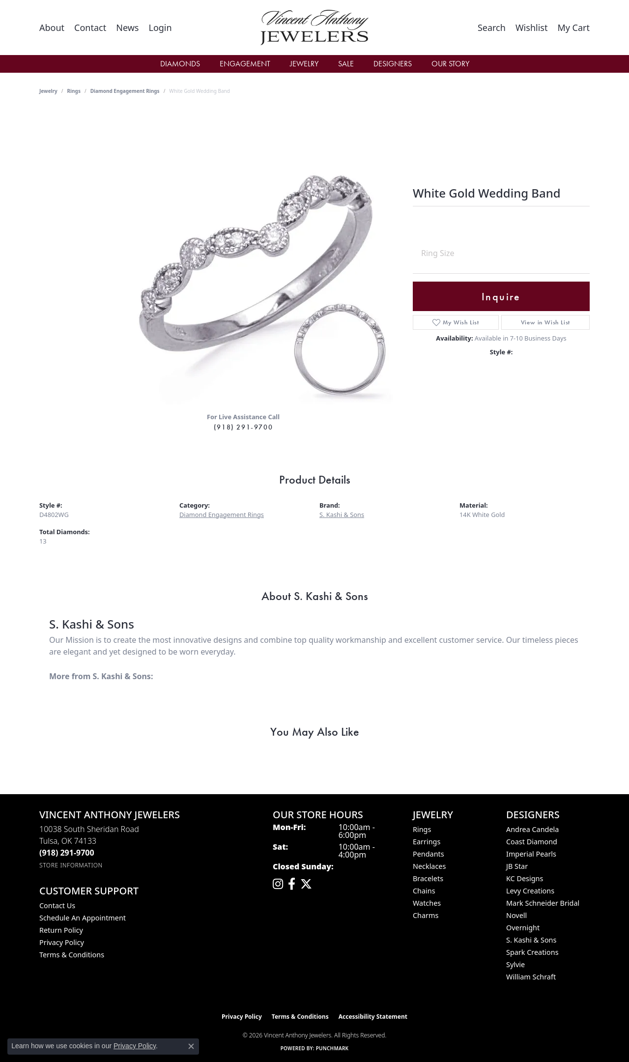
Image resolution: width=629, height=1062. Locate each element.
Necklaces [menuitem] (429, 866)
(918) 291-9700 (243, 427)
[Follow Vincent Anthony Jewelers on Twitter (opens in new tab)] (306, 884)
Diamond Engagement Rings (125, 90)
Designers (392, 63)
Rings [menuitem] (422, 829)
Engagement (245, 63)
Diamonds (180, 63)
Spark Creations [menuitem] (532, 952)
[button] (160, 27)
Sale (346, 63)
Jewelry (304, 63)
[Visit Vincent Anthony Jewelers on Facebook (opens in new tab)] (291, 884)
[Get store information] (71, 865)
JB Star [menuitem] (517, 866)
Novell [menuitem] (516, 915)
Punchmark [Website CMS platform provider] (332, 1048)
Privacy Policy (61, 942)
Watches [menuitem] (427, 903)
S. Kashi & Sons (341, 514)
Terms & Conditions (71, 954)
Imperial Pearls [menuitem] (531, 854)
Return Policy (61, 930)
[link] (51, 27)
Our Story (450, 63)
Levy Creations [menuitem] (530, 890)
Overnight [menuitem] (523, 927)
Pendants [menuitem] (428, 854)
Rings (74, 90)
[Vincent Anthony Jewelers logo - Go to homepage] (314, 27)
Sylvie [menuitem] (515, 964)
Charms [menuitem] (425, 915)
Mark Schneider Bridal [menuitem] (542, 903)
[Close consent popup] (191, 1046)
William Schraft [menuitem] (531, 976)
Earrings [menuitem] (426, 841)
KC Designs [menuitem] (524, 878)
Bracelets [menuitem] (428, 878)
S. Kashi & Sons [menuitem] (531, 940)
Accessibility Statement (373, 1016)
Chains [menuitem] (424, 890)
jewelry (48, 90)
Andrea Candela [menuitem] (532, 829)
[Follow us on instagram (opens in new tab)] (278, 884)
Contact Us (57, 905)
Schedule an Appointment (82, 917)
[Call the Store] (66, 852)
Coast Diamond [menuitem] (531, 841)
